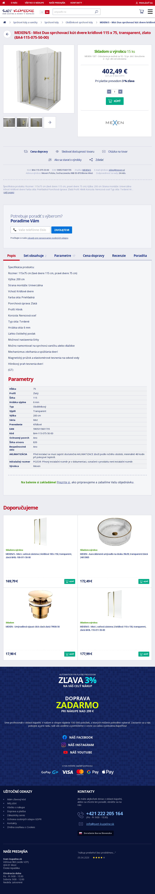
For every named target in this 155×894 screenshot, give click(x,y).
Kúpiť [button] (71, 581)
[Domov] (5, 2)
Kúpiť (117, 101)
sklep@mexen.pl (117, 169)
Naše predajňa (57, 2)
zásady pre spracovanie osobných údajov (47, 237)
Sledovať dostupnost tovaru (78, 151)
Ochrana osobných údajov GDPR (24, 819)
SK (47, 12)
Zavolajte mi (61, 230)
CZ (42, 12)
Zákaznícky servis (16, 815)
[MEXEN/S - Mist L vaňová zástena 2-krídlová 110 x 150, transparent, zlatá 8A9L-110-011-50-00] (114, 604)
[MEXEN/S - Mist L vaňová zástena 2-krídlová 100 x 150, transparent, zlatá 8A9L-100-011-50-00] (40, 531)
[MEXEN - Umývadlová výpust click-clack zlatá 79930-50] (40, 604)
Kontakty (76, 2)
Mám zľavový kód (16, 799)
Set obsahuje (35, 255)
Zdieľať (99, 160)
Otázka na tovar (117, 151)
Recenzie (119, 255)
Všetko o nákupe (34, 2)
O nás (14, 2)
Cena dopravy (93, 255)
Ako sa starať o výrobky (67, 160)
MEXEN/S (86, 169)
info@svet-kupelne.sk (100, 824)
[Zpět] (7, 34)
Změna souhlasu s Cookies (21, 827)
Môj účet (12, 803)
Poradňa (140, 255)
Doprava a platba (16, 811)
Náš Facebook (81, 737)
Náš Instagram (81, 745)
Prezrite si (63, 482)
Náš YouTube (81, 752)
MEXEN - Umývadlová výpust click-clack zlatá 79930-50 (32, 626)
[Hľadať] (76, 12)
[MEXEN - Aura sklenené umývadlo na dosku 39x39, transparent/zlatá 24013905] (114, 531)
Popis (11, 255)
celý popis (9, 192)
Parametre (64, 255)
